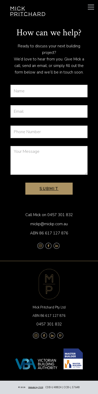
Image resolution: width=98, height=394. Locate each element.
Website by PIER (35, 387)
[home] (27, 11)
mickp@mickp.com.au (49, 224)
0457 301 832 (60, 214)
